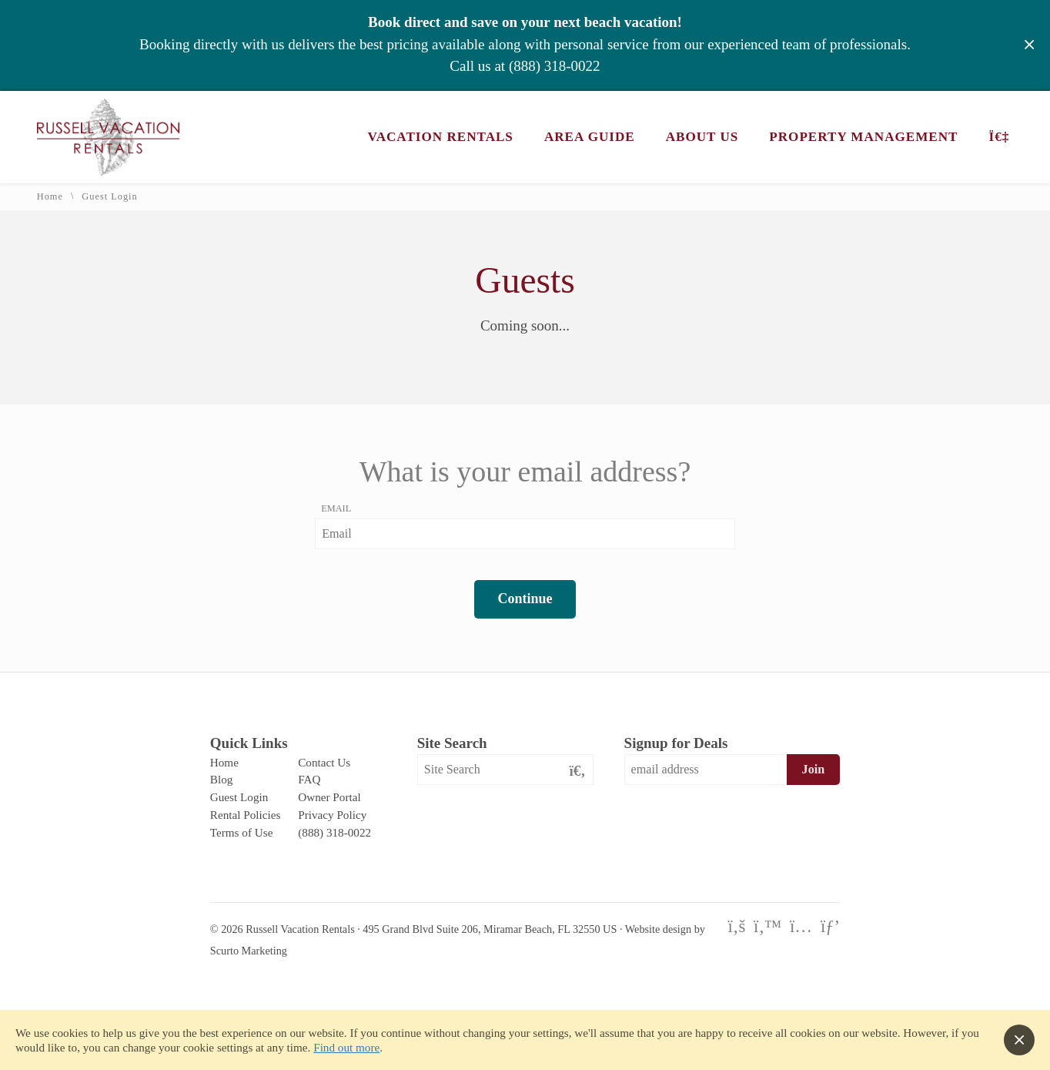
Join (813, 769)
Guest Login (239, 796)
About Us (702, 136)
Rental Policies (245, 814)
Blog (221, 779)
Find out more (346, 1047)
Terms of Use (241, 832)
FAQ (309, 779)
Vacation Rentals (440, 136)
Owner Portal (329, 796)
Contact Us (324, 762)
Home (50, 196)
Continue (524, 598)
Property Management (863, 136)
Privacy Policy (332, 814)
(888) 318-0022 (554, 66)
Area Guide (589, 136)
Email (336, 508)
